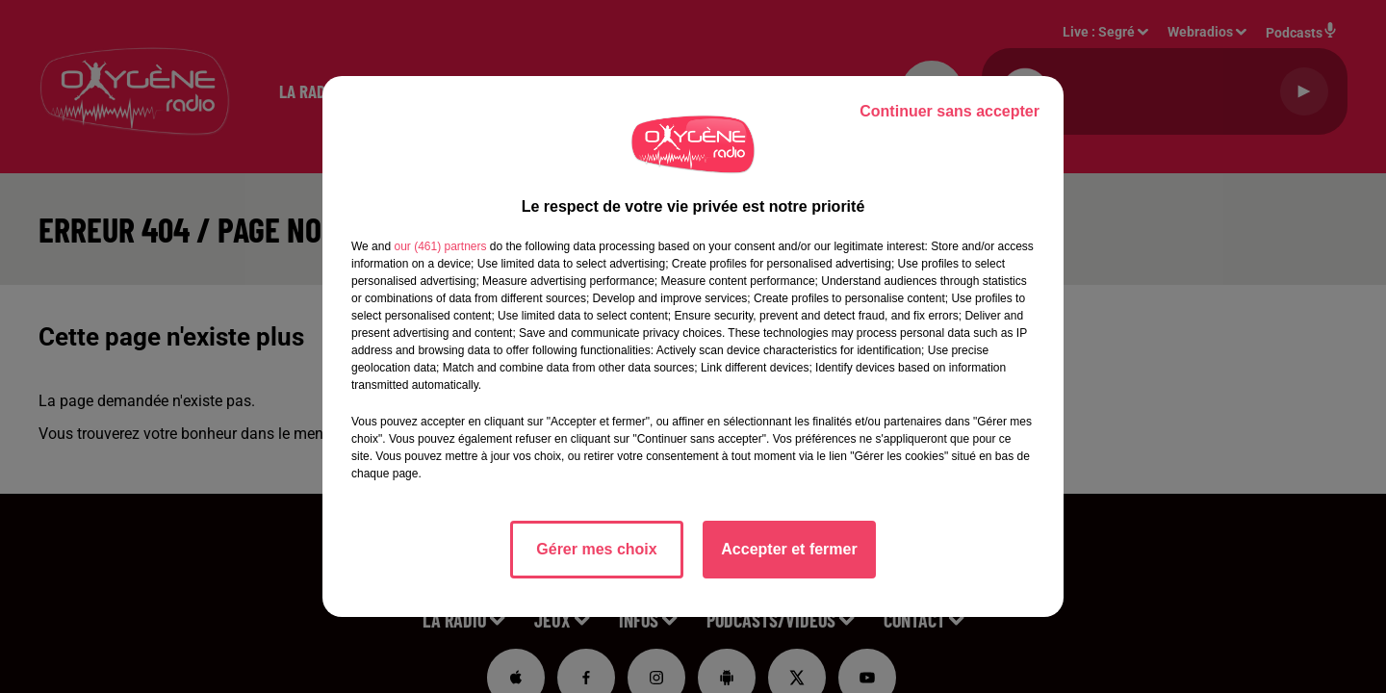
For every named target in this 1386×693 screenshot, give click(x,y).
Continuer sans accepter (950, 111)
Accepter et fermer (789, 549)
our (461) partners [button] (440, 246)
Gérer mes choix (596, 549)
